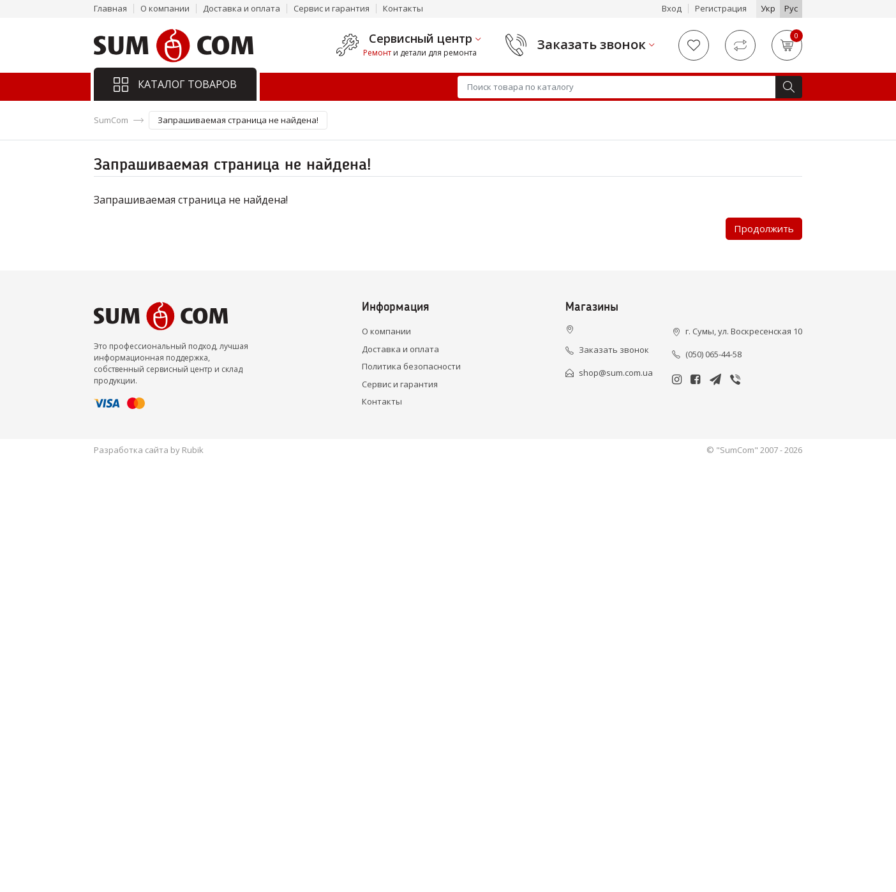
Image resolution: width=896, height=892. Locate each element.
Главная (110, 8)
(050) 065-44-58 (713, 354)
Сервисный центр (420, 39)
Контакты (403, 8)
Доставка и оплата (241, 8)
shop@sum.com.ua (616, 372)
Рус (791, 8)
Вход (672, 8)
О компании (165, 8)
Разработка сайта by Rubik (149, 450)
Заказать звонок (591, 44)
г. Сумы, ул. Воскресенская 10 (743, 331)
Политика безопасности (411, 366)
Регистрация (721, 8)
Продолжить (764, 228)
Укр (768, 8)
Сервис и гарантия (332, 8)
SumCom (111, 120)
